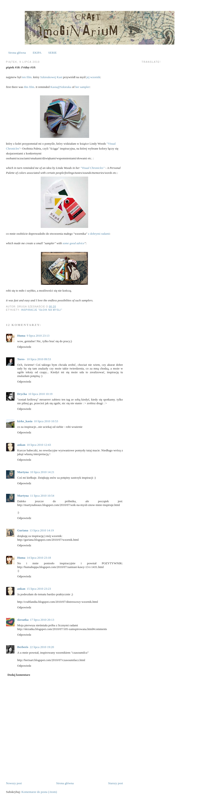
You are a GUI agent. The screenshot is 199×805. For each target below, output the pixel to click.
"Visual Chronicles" (92, 168)
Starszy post (115, 783)
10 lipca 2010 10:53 (46, 421)
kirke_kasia (25, 421)
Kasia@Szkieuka (60, 87)
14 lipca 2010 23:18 (39, 557)
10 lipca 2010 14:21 (42, 472)
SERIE (52, 52)
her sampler (82, 87)
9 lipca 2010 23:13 (38, 335)
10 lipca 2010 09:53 (39, 359)
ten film (27, 77)
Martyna (23, 472)
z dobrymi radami (98, 233)
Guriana (22, 530)
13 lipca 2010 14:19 (41, 530)
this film (29, 87)
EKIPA (37, 52)
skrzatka (23, 619)
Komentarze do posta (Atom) (39, 792)
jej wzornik (93, 77)
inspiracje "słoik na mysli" (41, 310)
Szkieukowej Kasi (51, 77)
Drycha (22, 394)
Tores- (21, 359)
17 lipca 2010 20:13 (42, 619)
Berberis (23, 647)
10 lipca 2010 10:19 (40, 394)
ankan (21, 444)
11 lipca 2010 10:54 (42, 495)
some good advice (73, 243)
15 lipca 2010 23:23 (39, 588)
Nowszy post (14, 783)
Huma (21, 335)
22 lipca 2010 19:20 (42, 647)
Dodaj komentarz (18, 674)
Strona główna (17, 52)
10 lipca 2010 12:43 (39, 444)
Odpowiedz (24, 346)
